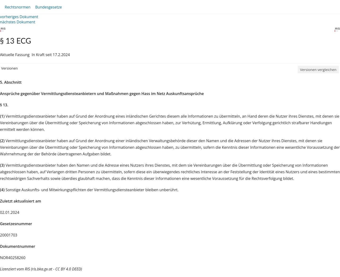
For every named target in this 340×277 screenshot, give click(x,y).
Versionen (9, 68)
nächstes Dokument (17, 22)
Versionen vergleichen (318, 69)
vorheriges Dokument (19, 16)
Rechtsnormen (17, 7)
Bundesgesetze (48, 7)
